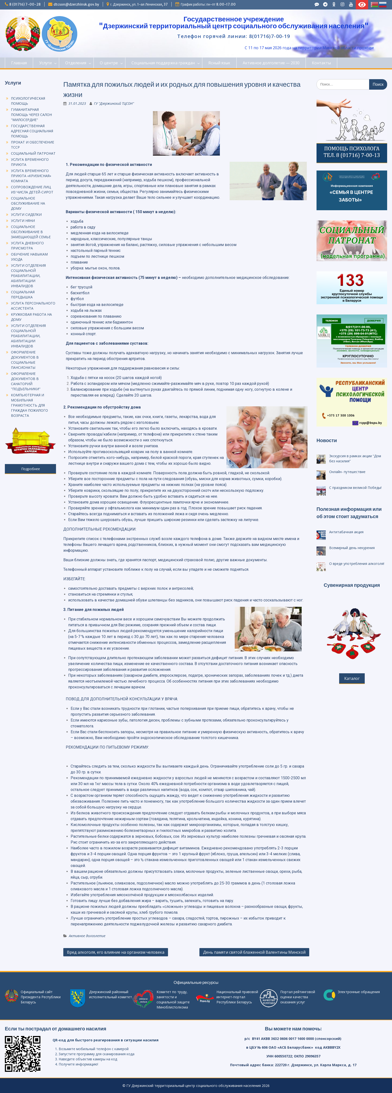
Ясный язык (219, 63)
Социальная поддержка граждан (163, 63)
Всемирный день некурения (352, 547)
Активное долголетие (87, 935)
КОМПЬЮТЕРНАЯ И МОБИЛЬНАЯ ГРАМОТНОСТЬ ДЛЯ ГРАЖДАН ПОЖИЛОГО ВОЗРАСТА (29, 405)
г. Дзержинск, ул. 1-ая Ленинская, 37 (139, 4)
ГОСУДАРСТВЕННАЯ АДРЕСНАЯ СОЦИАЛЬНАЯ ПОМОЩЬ (32, 131)
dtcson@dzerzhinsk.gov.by (76, 4)
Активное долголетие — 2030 (271, 63)
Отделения (75, 63)
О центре (109, 63)
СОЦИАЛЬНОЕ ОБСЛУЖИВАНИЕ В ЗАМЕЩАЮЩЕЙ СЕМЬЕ (31, 231)
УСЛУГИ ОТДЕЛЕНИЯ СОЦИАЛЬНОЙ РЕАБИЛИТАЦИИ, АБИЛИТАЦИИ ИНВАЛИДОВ (28, 275)
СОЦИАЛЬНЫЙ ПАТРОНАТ (33, 153)
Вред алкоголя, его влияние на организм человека (115, 952)
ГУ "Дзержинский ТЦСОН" (114, 103)
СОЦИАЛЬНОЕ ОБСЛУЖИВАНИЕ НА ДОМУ (28, 203)
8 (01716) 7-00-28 (25, 4)
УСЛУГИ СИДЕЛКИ (26, 214)
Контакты (321, 63)
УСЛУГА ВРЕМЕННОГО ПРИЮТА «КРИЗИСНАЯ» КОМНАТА (31, 175)
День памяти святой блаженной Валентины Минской (254, 952)
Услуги (45, 63)
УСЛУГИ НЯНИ (23, 220)
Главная (19, 63)
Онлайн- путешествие (347, 471)
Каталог (352, 678)
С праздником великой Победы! (355, 487)
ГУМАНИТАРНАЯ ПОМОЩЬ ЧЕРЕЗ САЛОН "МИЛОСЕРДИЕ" (31, 114)
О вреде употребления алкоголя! (356, 563)
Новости (327, 440)
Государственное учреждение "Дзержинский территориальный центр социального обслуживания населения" (234, 22)
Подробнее (30, 468)
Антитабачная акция (346, 532)
